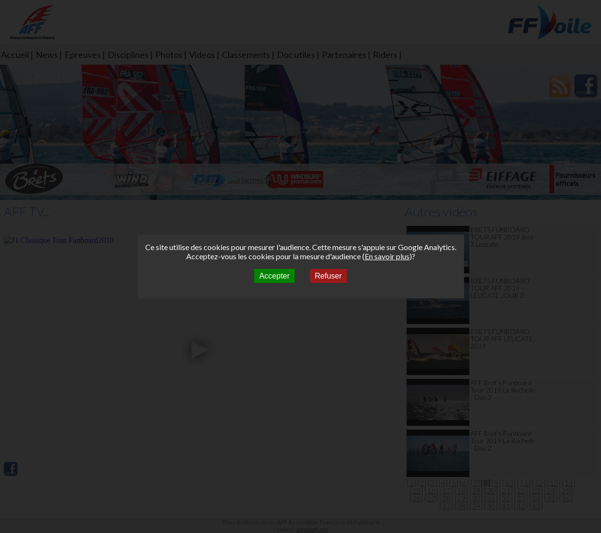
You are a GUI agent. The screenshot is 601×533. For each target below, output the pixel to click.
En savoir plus (387, 256)
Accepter (274, 276)
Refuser (328, 276)
